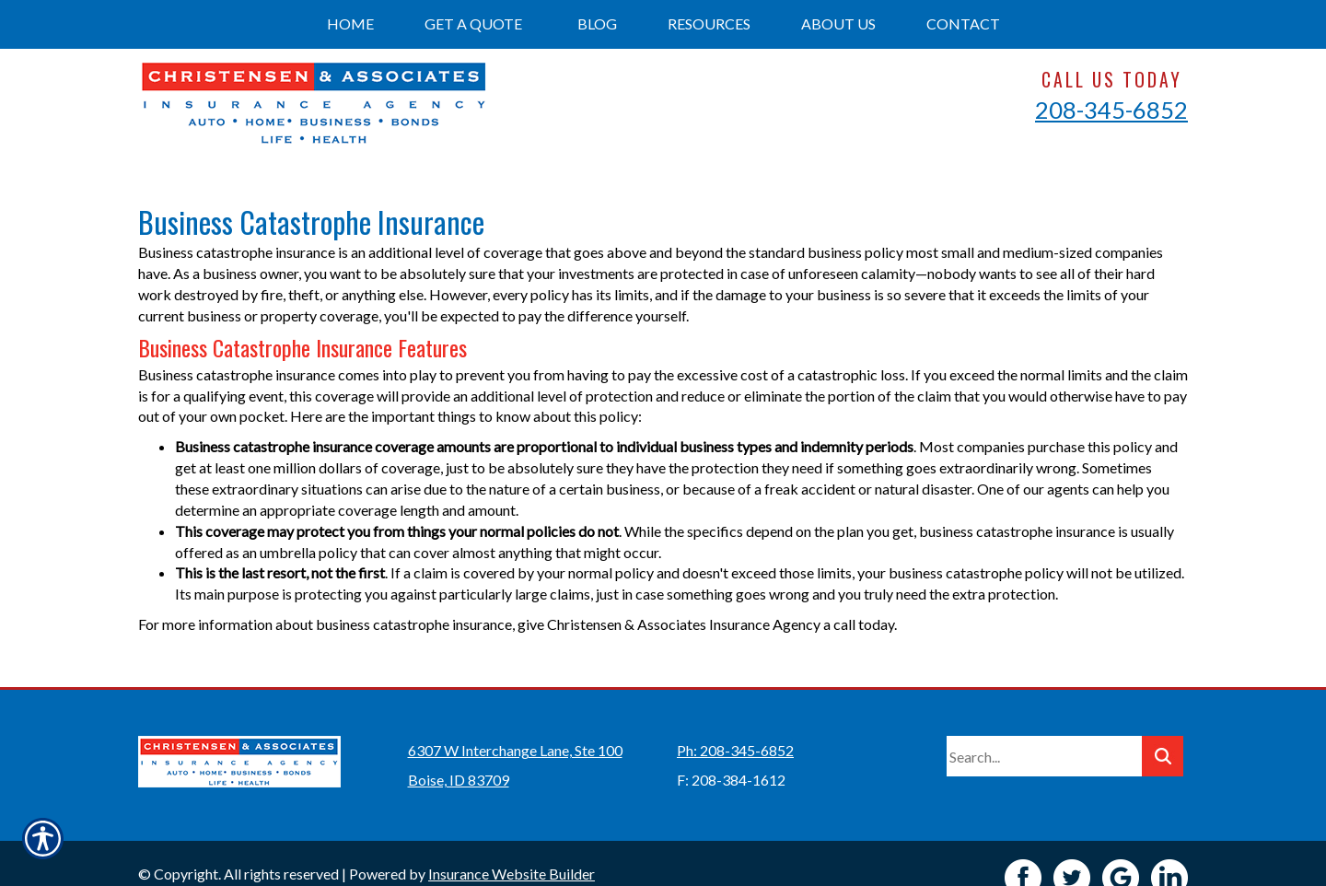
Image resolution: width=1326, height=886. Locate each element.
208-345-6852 (1111, 109)
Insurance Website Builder (511, 845)
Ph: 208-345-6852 (735, 721)
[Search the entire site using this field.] (1044, 727)
